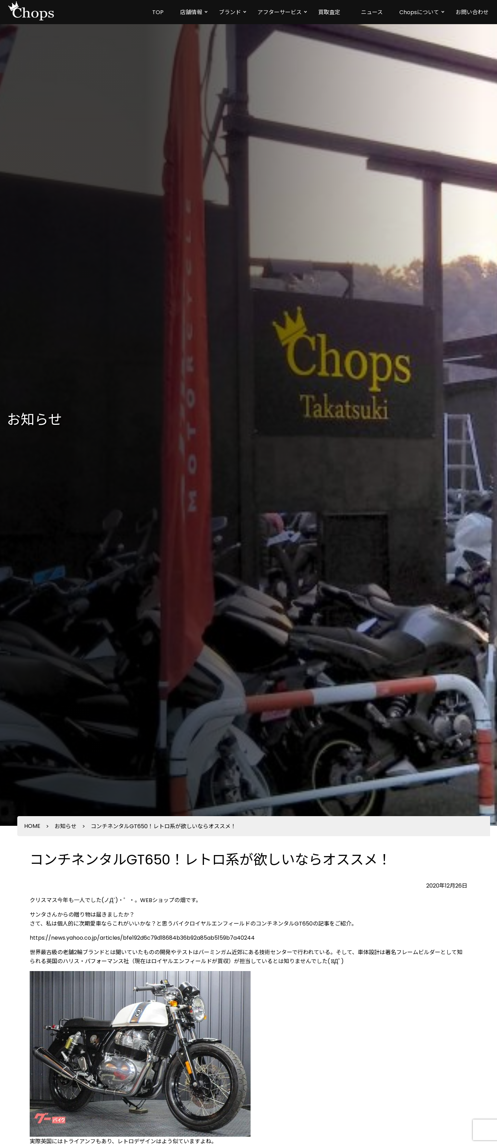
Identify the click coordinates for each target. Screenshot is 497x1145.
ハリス (71, 961)
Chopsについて (419, 12)
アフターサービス (279, 12)
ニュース (372, 12)
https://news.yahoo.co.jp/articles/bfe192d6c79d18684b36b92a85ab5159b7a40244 (142, 938)
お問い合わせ (472, 12)
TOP (158, 12)
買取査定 (329, 12)
